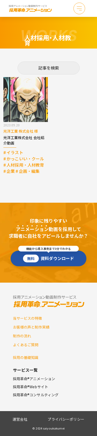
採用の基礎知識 (26, 357)
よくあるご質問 (26, 344)
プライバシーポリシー (66, 419)
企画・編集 (29, 171)
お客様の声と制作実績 (31, 327)
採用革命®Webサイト (30, 386)
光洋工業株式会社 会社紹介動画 (23, 140)
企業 (10, 171)
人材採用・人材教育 (25, 165)
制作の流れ (22, 335)
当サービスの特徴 (27, 318)
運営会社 (20, 419)
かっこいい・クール (25, 158)
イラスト (14, 152)
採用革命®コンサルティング (36, 394)
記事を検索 (48, 68)
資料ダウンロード (48, 256)
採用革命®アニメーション (34, 378)
